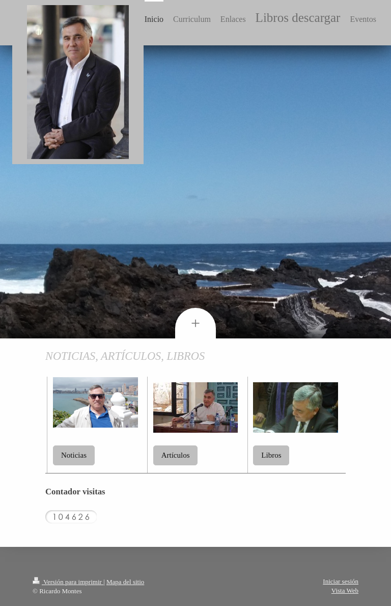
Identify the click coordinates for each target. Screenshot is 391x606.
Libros (271, 455)
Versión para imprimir (68, 582)
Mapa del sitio (125, 582)
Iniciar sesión (340, 581)
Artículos (175, 455)
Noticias (74, 455)
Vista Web (344, 590)
